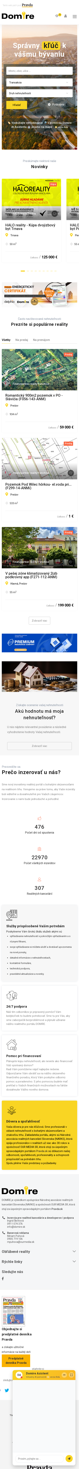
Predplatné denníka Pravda (16, 1361)
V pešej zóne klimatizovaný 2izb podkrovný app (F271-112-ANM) (31, 575)
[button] (23, 271)
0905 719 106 (15, 1238)
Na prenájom (41, 340)
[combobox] (39, 71)
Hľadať (17, 105)
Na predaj (21, 340)
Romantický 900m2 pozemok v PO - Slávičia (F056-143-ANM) (34, 397)
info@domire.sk (16, 1226)
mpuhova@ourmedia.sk (20, 1241)
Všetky (6, 340)
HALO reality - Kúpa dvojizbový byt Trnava (39, 225)
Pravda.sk (42, 1151)
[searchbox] (39, 71)
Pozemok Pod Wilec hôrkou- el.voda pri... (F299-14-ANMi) (38, 486)
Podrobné (56, 104)
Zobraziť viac (39, 620)
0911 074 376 (15, 1223)
